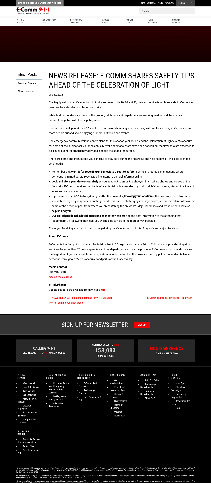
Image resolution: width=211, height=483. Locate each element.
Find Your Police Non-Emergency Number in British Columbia (59, 387)
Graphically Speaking (117, 475)
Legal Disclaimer (135, 472)
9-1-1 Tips (175, 381)
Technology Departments (146, 387)
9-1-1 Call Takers (148, 381)
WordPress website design (91, 475)
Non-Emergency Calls (51, 20)
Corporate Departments (151, 392)
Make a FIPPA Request (29, 396)
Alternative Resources (59, 401)
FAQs (173, 399)
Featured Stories (26, 83)
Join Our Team (135, 20)
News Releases (25, 91)
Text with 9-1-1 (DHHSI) (29, 404)
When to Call (24, 381)
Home (142, 3)
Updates (114, 403)
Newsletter (169, 3)
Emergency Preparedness (177, 391)
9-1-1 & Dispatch (24, 20)
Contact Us (151, 3)
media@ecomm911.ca (62, 276)
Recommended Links (181, 396)
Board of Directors (119, 399)
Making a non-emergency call (56, 396)
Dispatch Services (27, 400)
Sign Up (141, 324)
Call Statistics (24, 392)
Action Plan (23, 428)
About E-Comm (112, 20)
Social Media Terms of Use (105, 472)
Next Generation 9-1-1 (89, 392)
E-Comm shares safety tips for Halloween (168, 297)
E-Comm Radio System (90, 384)
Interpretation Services (29, 408)
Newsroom (115, 407)
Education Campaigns (181, 385)
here (103, 289)
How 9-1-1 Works (26, 385)
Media (160, 3)
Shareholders (116, 396)
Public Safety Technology (83, 20)
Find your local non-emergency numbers (39, 2)
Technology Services (89, 388)
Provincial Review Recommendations (27, 423)
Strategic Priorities (185, 20)
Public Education (159, 20)
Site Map (148, 472)
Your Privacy (84, 472)
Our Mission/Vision (118, 381)
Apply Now (145, 396)
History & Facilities (119, 392)
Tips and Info (24, 389)
